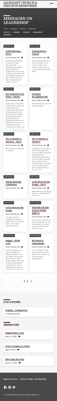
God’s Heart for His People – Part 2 (41, 183)
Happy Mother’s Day (14, 333)
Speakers (38, 32)
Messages (13, 29)
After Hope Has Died (14, 359)
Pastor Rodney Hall (13, 58)
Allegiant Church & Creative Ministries (20, 4)
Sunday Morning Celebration (13, 183)
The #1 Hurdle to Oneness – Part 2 (14, 140)
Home (5, 29)
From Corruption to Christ (17, 346)
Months (8, 35)
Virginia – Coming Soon (16, 310)
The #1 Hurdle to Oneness (40, 140)
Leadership (32, 29)
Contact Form (26, 379)
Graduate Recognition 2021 (40, 95)
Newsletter (40, 379)
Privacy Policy (10, 379)
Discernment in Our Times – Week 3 (15, 95)
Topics (7, 32)
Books (27, 32)
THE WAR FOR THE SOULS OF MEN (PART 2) (40, 210)
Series (17, 32)
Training (22, 29)
